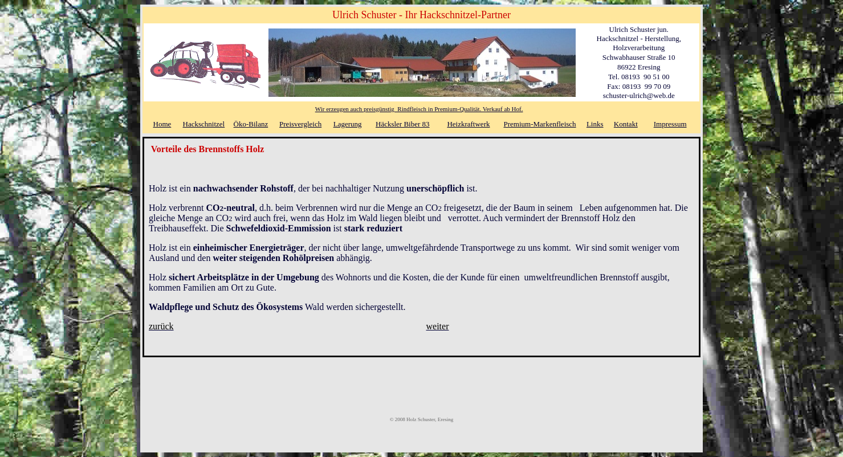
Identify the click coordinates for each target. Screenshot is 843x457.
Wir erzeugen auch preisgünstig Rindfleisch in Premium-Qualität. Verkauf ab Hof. (419, 108)
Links (595, 124)
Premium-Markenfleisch (540, 124)
